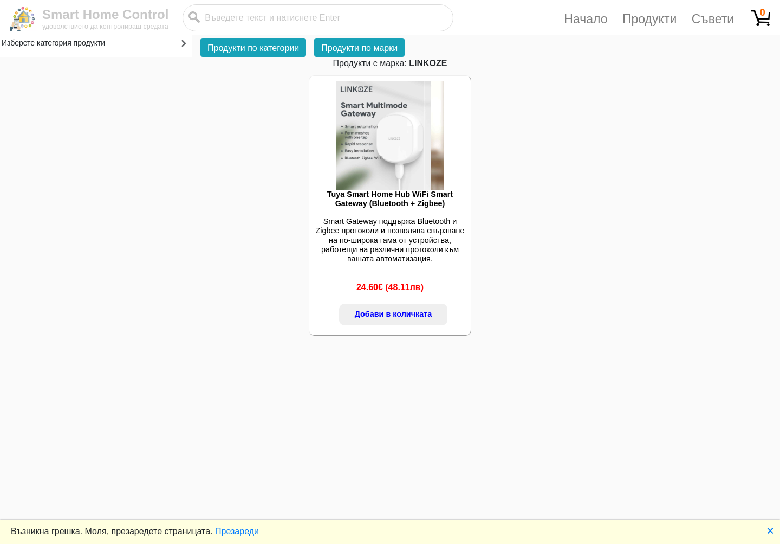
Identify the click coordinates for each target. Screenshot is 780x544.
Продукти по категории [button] (253, 48)
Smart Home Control (105, 14)
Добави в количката (393, 314)
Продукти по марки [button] (359, 48)
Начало (585, 19)
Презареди (237, 531)
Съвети (713, 19)
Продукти (649, 19)
